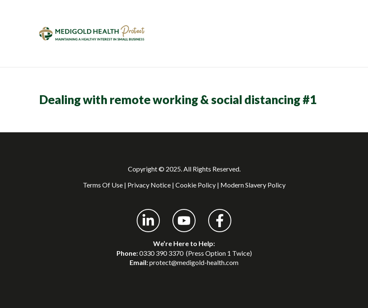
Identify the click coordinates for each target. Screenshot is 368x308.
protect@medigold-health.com (193, 262)
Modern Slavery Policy (253, 185)
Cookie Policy (195, 185)
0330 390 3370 (161, 253)
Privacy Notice (149, 185)
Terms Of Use (103, 185)
